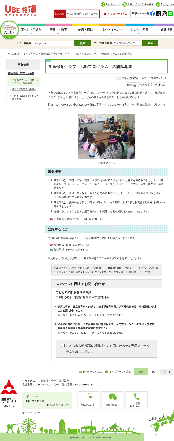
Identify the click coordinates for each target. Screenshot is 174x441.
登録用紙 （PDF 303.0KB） (71, 244)
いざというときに (117, 13)
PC (153, 372)
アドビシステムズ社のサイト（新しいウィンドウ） (81, 272)
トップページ (31, 53)
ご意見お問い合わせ (137, 405)
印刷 (129, 85)
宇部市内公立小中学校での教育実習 (25, 97)
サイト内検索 (23, 43)
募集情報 (45, 53)
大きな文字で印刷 (150, 84)
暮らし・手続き (31, 29)
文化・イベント (112, 29)
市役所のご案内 (89, 404)
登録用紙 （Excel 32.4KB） (71, 249)
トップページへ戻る (120, 371)
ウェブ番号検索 (103, 43)
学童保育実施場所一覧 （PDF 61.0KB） (78, 218)
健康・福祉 (85, 29)
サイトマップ (113, 4)
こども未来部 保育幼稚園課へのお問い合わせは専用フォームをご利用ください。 (107, 348)
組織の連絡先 (113, 404)
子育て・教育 (58, 29)
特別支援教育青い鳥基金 (24, 89)
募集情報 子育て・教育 (66, 53)
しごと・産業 (139, 29)
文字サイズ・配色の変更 (140, 4)
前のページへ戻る (92, 371)
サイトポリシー (31, 412)
